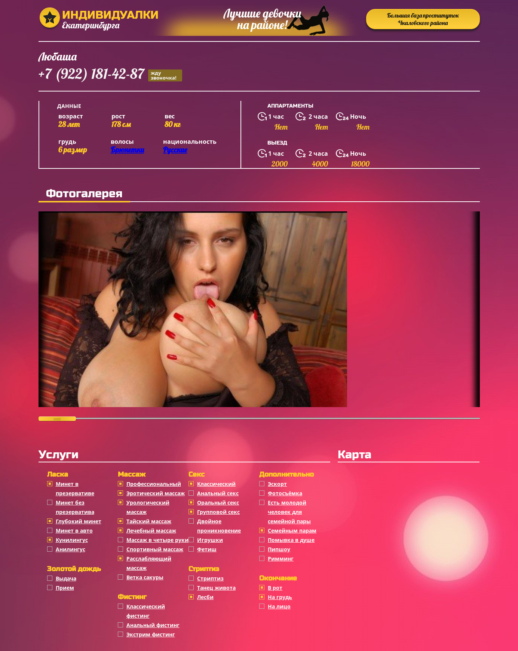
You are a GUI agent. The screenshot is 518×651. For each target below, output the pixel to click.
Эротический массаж (155, 493)
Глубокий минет (78, 521)
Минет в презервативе (75, 488)
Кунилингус (72, 539)
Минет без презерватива (75, 507)
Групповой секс (218, 511)
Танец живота (216, 587)
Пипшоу (279, 549)
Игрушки (210, 539)
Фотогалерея (84, 193)
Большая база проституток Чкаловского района (423, 19)
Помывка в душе (291, 539)
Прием (65, 587)
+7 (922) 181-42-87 (110, 74)
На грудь (280, 597)
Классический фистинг (145, 611)
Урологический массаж (147, 507)
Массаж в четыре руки (157, 539)
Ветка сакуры (144, 577)
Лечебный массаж (151, 530)
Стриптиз (210, 578)
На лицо (279, 606)
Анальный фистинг (153, 625)
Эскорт (277, 483)
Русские (175, 149)
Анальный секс (218, 493)
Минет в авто (74, 530)
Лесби (205, 597)
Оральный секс (218, 502)
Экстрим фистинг (150, 634)
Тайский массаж (148, 521)
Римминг (281, 558)
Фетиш (207, 549)
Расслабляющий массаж (148, 563)
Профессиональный (153, 483)
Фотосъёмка (285, 493)
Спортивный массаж (154, 549)
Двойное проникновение (219, 526)
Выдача (66, 578)
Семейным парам (292, 530)
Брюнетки (127, 149)
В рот (275, 587)
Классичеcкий (216, 483)
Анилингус (70, 549)
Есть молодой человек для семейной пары (289, 512)
